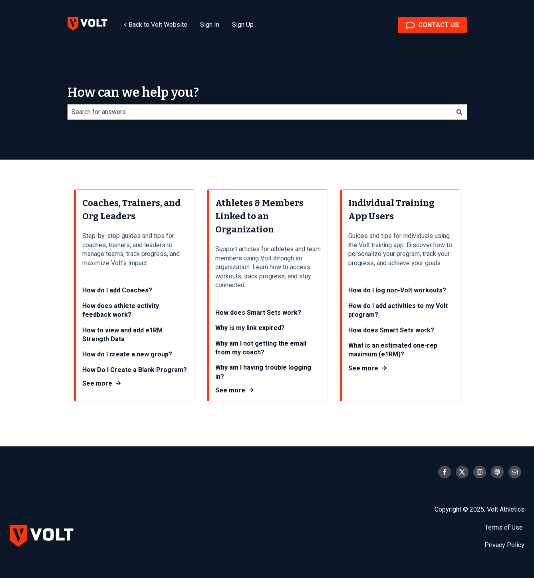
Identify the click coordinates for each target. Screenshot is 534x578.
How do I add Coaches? (117, 290)
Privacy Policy (504, 545)
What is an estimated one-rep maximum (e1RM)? (392, 350)
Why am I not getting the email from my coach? (260, 348)
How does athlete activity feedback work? (120, 310)
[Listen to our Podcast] (497, 472)
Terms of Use (504, 527)
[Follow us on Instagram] (479, 472)
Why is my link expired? (250, 328)
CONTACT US (432, 25)
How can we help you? (133, 92)
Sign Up (243, 24)
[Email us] (514, 472)
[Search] (459, 112)
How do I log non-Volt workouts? (397, 290)
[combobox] (259, 112)
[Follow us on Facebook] (444, 472)
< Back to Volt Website (155, 24)
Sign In (209, 24)
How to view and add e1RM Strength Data (122, 334)
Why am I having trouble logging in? (263, 372)
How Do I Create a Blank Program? (134, 370)
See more (97, 383)
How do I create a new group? (127, 354)
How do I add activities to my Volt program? (398, 310)
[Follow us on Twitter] (462, 472)
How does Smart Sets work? (258, 312)
